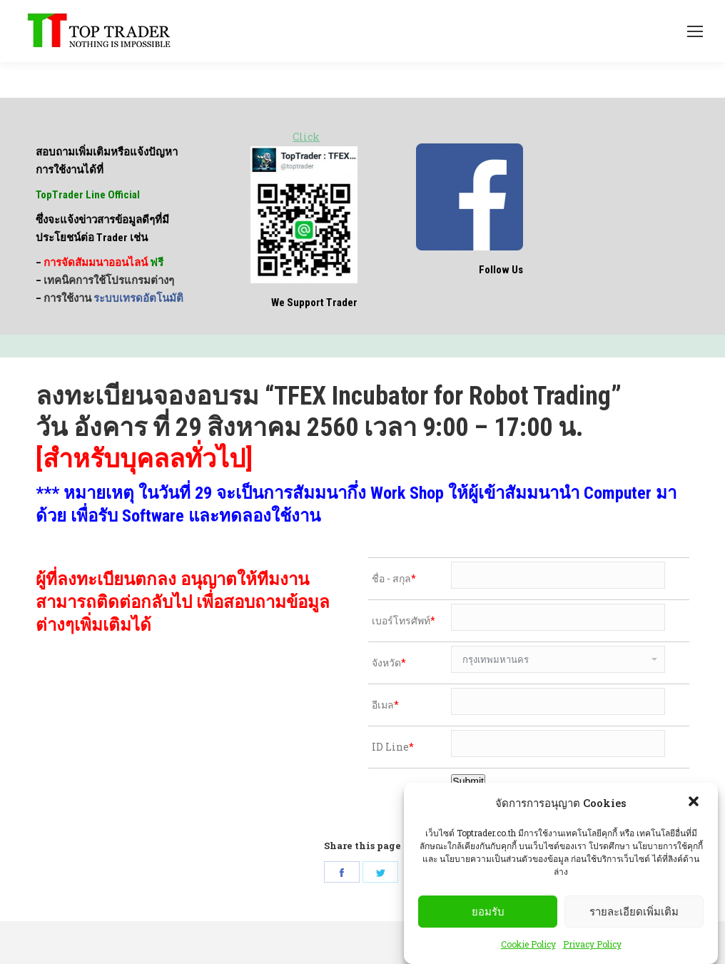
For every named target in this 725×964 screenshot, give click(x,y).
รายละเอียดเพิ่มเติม (634, 911)
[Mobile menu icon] (695, 31)
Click (306, 136)
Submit (468, 781)
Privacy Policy (592, 944)
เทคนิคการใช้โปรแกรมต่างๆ (109, 280)
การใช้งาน (113, 298)
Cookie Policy (528, 944)
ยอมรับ (488, 911)
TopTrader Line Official (88, 194)
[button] (695, 802)
